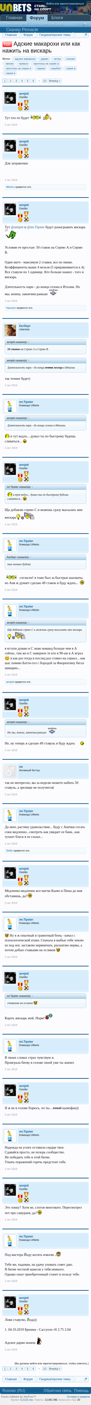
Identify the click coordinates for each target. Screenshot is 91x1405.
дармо (43, 59)
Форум (37, 18)
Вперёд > (54, 80)
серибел (55, 68)
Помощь (81, 1391)
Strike (9, 850)
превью (23, 63)
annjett (10, 681)
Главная (14, 17)
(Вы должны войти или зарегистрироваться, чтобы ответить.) (51, 1363)
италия (70, 59)
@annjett (17, 227)
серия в (10, 73)
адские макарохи (24, 59)
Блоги (57, 17)
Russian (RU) (13, 1391)
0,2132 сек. (26, 1399)
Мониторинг (63, 23)
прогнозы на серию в (18, 68)
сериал (40, 68)
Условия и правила (78, 1396)
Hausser (11, 307)
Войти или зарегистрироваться (65, 3)
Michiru (10, 186)
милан (9, 63)
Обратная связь (58, 1391)
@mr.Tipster (36, 227)
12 (44, 80)
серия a (70, 68)
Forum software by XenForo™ (18, 1396)
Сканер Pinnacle (22, 29)
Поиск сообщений (16, 24)
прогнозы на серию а (45, 63)
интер (56, 59)
